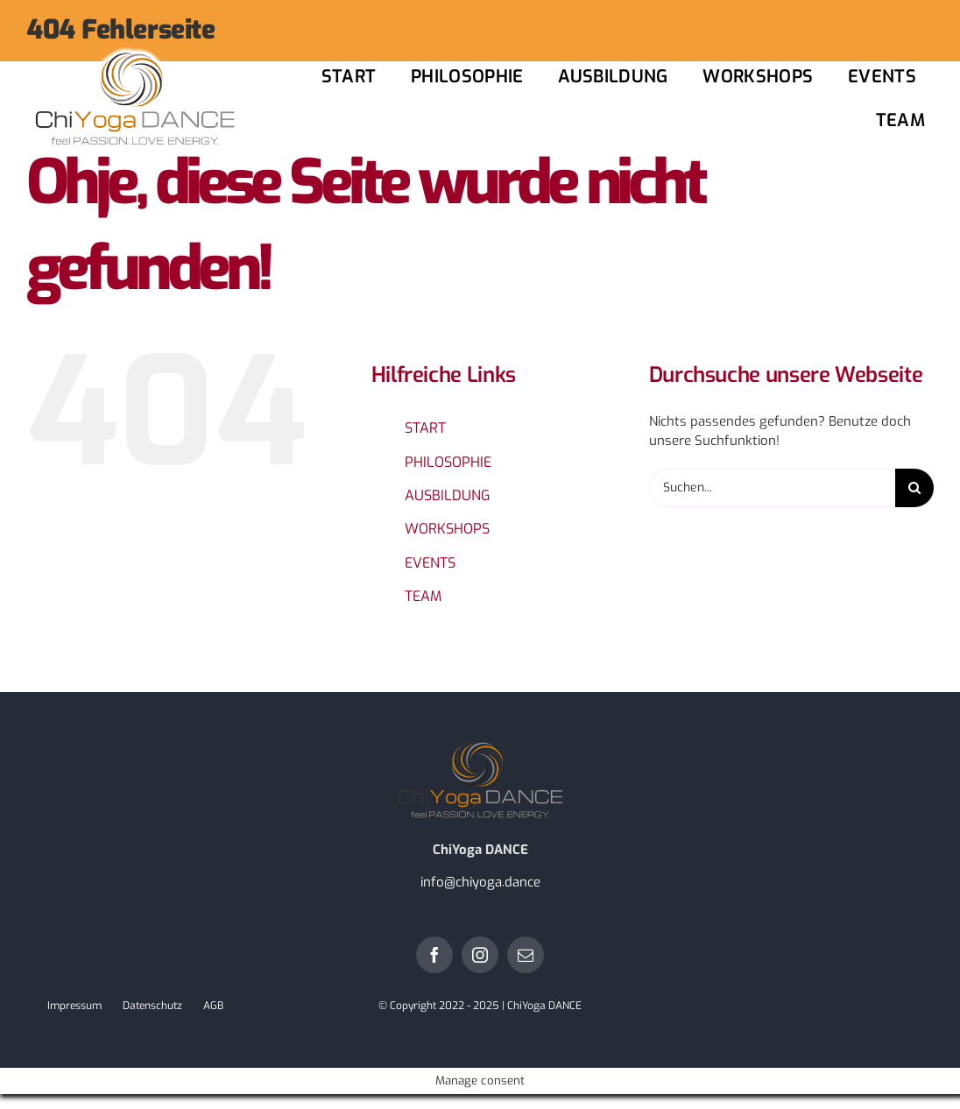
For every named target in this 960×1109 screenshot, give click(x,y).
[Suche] (914, 488)
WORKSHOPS (447, 528)
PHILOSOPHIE (448, 462)
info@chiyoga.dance (480, 882)
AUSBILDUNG (447, 495)
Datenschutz (152, 1006)
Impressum (74, 1006)
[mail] (525, 954)
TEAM (423, 596)
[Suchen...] (772, 488)
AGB (213, 1006)
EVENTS (430, 563)
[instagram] (480, 954)
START (425, 428)
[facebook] (434, 954)
